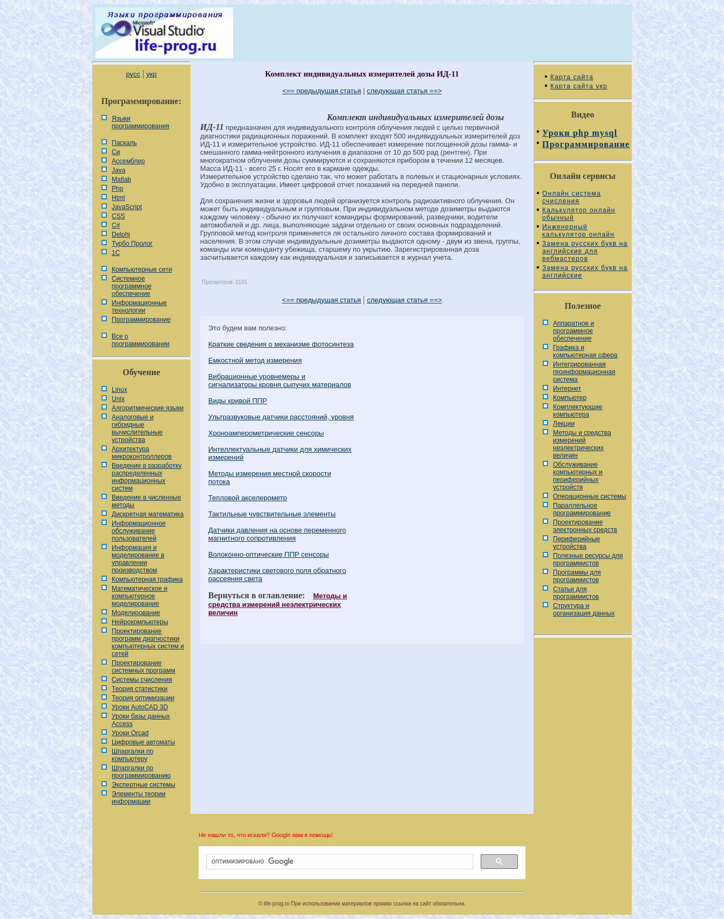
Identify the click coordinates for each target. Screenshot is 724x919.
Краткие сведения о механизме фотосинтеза (281, 344)
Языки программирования (140, 122)
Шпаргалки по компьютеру (132, 755)
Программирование (141, 319)
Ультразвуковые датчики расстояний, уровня (281, 417)
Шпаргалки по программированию (141, 771)
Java (118, 170)
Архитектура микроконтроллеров (142, 452)
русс (133, 74)
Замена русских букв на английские (584, 271)
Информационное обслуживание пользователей (139, 531)
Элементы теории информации (139, 797)
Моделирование (136, 613)
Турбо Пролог (132, 243)
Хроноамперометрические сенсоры (266, 433)
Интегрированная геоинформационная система (584, 372)
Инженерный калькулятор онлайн (578, 230)
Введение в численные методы (146, 501)
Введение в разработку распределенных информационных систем (147, 477)
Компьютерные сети (142, 269)
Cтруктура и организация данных (584, 609)
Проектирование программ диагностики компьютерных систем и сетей (148, 642)
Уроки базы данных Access (141, 720)
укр (151, 74)
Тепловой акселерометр (247, 498)
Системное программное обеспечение (132, 286)
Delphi (121, 234)
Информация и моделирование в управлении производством (138, 559)
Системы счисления (142, 679)
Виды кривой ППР (237, 401)
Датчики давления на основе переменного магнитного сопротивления (277, 534)
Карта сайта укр (578, 86)
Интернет (567, 388)
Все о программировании (140, 340)
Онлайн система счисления (571, 197)
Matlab (121, 179)
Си (116, 152)
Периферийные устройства (576, 542)
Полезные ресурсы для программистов (588, 559)
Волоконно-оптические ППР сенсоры (268, 554)
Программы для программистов (577, 576)
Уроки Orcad (130, 733)
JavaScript (127, 207)
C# (116, 225)
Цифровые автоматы (143, 742)
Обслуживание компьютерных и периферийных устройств (578, 476)
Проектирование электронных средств (585, 526)
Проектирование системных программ (143, 666)
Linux (119, 389)
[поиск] (338, 862)
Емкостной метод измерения (255, 360)
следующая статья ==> (404, 91)
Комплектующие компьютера (577, 410)
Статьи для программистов (576, 592)
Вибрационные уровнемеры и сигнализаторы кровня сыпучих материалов (279, 380)
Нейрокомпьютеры (140, 622)
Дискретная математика (147, 514)
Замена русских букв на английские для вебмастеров (584, 251)
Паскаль (124, 143)
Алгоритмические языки (147, 408)
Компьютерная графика (147, 579)
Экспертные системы (143, 785)
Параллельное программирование (582, 509)
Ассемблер (128, 161)
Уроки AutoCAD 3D (140, 707)
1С (116, 253)
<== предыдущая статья (321, 91)
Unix (118, 399)
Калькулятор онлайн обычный (579, 214)
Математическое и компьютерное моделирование (139, 596)
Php (117, 188)
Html (118, 198)
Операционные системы (589, 496)
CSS (118, 216)
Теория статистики (139, 689)
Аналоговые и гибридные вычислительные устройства (137, 428)
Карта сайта (571, 77)
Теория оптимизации (143, 698)
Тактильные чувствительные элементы (272, 514)
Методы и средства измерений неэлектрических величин (277, 604)
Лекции (564, 423)
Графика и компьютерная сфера (585, 351)
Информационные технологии (139, 306)
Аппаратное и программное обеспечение (573, 331)
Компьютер (569, 398)
